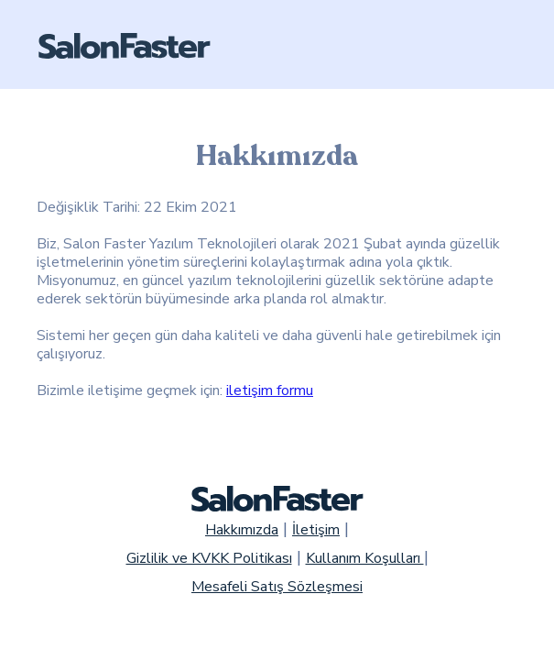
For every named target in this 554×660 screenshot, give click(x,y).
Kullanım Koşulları (365, 558)
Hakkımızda (241, 530)
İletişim (316, 530)
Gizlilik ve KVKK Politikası (209, 558)
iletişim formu (269, 390)
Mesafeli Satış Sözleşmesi (277, 587)
